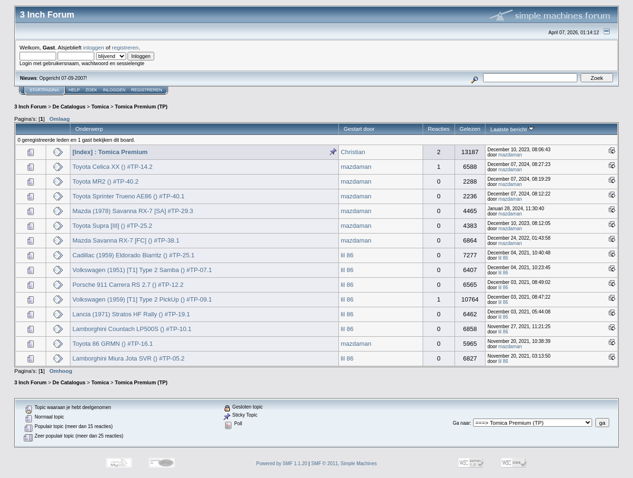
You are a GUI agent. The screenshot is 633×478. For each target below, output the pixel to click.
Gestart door (359, 129)
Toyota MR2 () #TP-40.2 (105, 181)
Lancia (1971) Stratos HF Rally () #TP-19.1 (131, 314)
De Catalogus (68, 106)
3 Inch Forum (30, 106)
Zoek (92, 90)
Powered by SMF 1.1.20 (281, 463)
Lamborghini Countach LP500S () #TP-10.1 (131, 328)
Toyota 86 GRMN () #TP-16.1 (112, 343)
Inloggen (114, 90)
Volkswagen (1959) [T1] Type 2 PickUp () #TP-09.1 (142, 299)
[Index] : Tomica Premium (110, 152)
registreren (125, 47)
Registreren (146, 90)
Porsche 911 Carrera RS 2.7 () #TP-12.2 (127, 284)
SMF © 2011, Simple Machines (344, 463)
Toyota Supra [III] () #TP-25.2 (112, 225)
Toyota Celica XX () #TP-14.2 (112, 166)
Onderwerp (89, 129)
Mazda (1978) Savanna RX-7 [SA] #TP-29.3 (132, 211)
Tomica (100, 106)
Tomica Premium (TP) (141, 106)
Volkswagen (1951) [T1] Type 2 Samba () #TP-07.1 (142, 269)
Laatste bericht (512, 129)
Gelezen (470, 129)
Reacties (439, 129)
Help (74, 90)
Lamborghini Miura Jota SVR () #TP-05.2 (128, 358)
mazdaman (510, 154)
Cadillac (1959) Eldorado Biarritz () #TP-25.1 (133, 255)
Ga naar (461, 423)
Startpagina (44, 90)
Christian (353, 152)
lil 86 (347, 255)
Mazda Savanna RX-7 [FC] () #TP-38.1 (125, 240)
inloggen (93, 47)
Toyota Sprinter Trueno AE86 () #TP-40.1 (128, 196)
